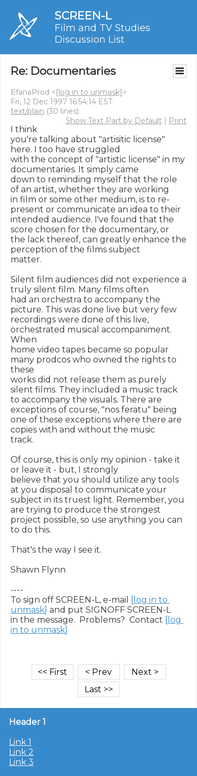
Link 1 (20, 742)
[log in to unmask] (89, 92)
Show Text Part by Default (114, 120)
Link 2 (21, 752)
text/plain (27, 111)
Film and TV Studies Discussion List (102, 33)
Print (177, 120)
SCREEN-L (83, 15)
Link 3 (21, 762)
